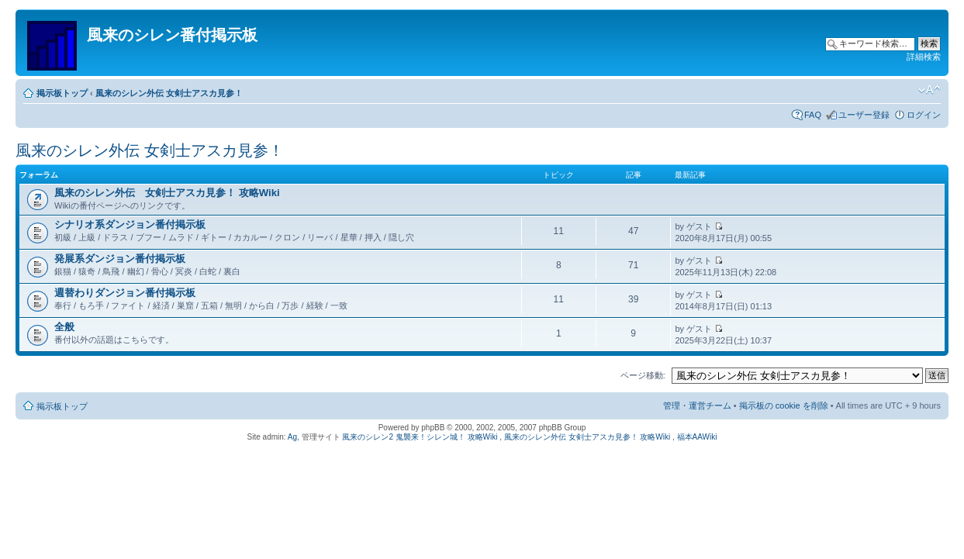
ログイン (924, 114)
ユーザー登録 (864, 114)
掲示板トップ (62, 93)
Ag (292, 437)
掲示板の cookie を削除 (783, 405)
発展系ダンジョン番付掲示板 (119, 258)
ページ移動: (642, 375)
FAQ (812, 114)
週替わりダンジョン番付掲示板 (124, 292)
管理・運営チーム (697, 405)
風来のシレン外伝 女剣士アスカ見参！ (169, 93)
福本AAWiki (697, 437)
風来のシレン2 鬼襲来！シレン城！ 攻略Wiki (419, 437)
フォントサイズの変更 (929, 90)
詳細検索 (924, 56)
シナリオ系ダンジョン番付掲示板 (130, 224)
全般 (64, 327)
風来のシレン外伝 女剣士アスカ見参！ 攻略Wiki (167, 192)
